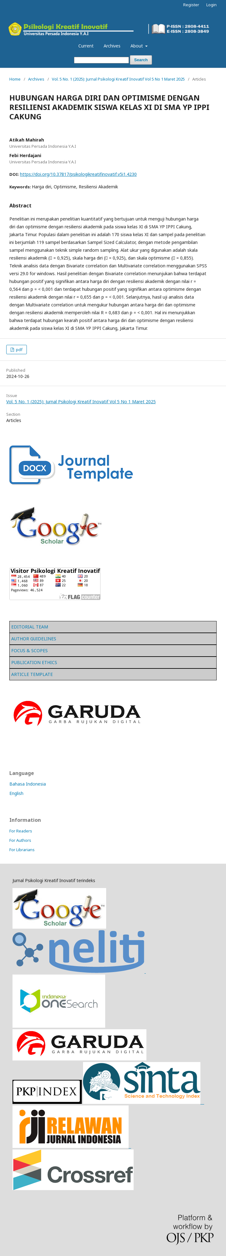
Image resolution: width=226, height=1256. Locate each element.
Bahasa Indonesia (27, 784)
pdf (18, 349)
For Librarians (22, 849)
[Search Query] (101, 60)
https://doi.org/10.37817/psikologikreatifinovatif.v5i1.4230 (78, 174)
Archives (112, 46)
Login (211, 4)
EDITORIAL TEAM (29, 627)
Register (191, 4)
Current (86, 46)
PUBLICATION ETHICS (34, 662)
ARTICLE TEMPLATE (32, 674)
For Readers (20, 831)
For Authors (20, 840)
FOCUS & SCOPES (29, 650)
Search (141, 59)
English (16, 793)
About (137, 46)
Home (15, 79)
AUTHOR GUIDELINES (33, 639)
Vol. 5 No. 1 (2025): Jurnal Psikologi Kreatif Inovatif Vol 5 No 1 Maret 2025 (118, 79)
